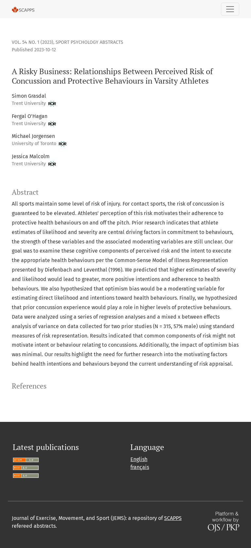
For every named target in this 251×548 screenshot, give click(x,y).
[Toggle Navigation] (230, 9)
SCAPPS (173, 518)
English (138, 459)
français (139, 467)
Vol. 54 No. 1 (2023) (32, 42)
